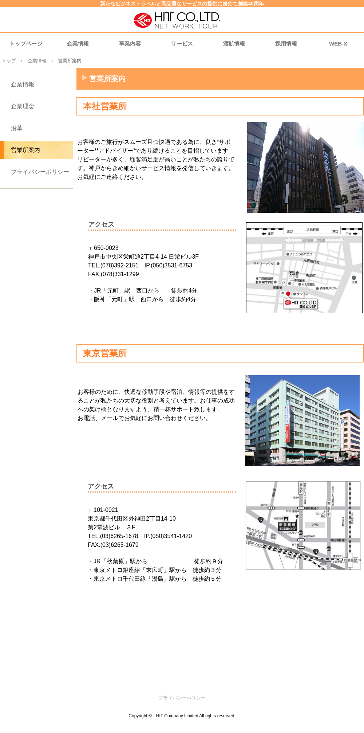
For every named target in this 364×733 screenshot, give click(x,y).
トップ (9, 60)
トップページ (25, 43)
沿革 (17, 128)
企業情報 (78, 43)
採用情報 (286, 43)
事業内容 (130, 43)
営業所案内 (25, 150)
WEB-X (338, 43)
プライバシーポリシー (40, 172)
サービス (182, 43)
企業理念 (22, 106)
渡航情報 (234, 43)
